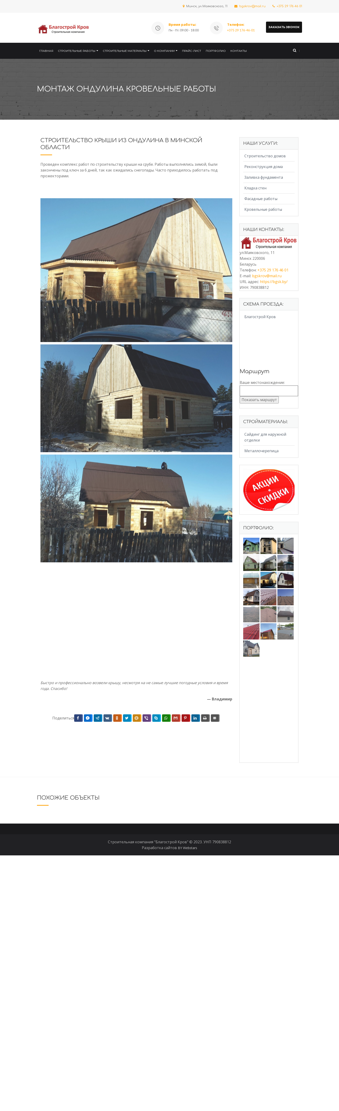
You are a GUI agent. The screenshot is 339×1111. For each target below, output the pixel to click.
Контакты (238, 51)
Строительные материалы (124, 51)
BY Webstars (187, 1103)
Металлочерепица (261, 450)
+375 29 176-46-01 (241, 30)
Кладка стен (255, 188)
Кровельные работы (263, 209)
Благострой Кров (260, 316)
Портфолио (216, 51)
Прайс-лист (191, 51)
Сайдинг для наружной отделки (265, 437)
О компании (164, 51)
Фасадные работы (260, 198)
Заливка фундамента (263, 177)
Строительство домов (265, 155)
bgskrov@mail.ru (250, 6)
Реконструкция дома (263, 166)
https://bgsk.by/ (274, 281)
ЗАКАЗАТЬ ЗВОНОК (284, 27)
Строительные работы (76, 51)
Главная (46, 51)
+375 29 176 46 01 (287, 6)
